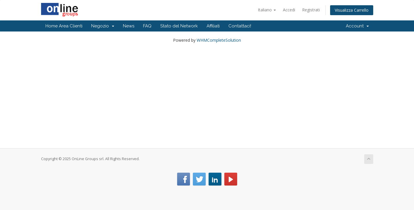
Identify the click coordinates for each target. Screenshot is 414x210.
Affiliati (213, 26)
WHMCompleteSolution (219, 40)
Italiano (267, 10)
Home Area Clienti (63, 26)
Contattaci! (239, 26)
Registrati (311, 10)
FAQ (147, 26)
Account (357, 26)
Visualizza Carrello (352, 10)
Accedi (289, 10)
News (128, 26)
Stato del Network (179, 26)
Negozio (102, 26)
